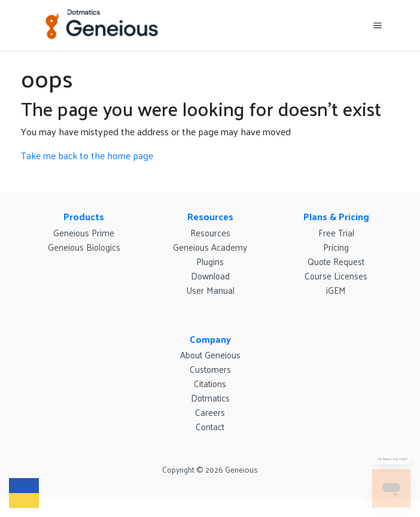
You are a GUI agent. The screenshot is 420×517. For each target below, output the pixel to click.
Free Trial (336, 232)
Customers (210, 369)
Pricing (336, 247)
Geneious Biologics (84, 247)
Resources (210, 216)
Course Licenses (336, 275)
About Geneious (210, 354)
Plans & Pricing (336, 216)
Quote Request (336, 261)
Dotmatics (210, 398)
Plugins (210, 261)
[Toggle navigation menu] (378, 25)
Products (83, 216)
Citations (210, 383)
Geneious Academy (210, 247)
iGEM (336, 290)
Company (210, 339)
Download (210, 275)
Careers (210, 412)
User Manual (210, 290)
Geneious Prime (83, 232)
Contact (210, 426)
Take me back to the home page (87, 155)
